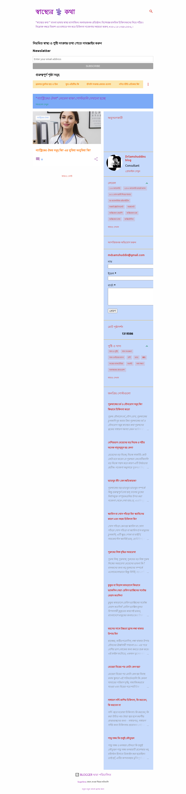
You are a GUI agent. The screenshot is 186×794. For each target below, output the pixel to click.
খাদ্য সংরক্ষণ (127, 351)
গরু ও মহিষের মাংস (116, 357)
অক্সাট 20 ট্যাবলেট (116, 207)
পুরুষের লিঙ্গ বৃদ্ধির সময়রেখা (122, 552)
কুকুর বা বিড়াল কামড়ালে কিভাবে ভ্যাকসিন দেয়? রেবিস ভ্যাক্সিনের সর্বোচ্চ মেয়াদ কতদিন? (127, 590)
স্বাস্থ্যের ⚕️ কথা (55, 11)
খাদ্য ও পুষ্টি (113, 351)
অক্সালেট (131, 207)
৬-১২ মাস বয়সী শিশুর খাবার (120, 194)
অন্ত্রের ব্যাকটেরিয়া (116, 363)
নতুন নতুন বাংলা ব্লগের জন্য (93, 789)
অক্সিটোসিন (129, 219)
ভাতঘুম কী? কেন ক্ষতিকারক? (122, 480)
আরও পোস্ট (67, 176)
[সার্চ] (151, 11)
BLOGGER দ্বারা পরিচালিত (93, 774)
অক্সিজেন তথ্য (114, 219)
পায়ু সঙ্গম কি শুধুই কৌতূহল (121, 738)
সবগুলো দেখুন (42, 104)
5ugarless (81, 782)
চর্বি (129, 357)
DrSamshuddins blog (135, 158)
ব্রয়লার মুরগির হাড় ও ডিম (47, 84)
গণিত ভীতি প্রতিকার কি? (129, 84)
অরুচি (129, 363)
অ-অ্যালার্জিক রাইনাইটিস (119, 201)
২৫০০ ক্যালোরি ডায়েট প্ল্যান (135, 188)
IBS (143, 357)
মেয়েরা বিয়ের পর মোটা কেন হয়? (124, 666)
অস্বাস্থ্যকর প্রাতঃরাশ (117, 370)
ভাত (136, 357)
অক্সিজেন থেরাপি (115, 213)
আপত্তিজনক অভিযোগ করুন (122, 242)
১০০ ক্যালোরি (114, 188)
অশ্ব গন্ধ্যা (139, 363)
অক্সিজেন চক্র (132, 213)
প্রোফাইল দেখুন (132, 171)
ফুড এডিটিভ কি (72, 84)
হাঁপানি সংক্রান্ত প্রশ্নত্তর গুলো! (99, 84)
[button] (96, 159)
